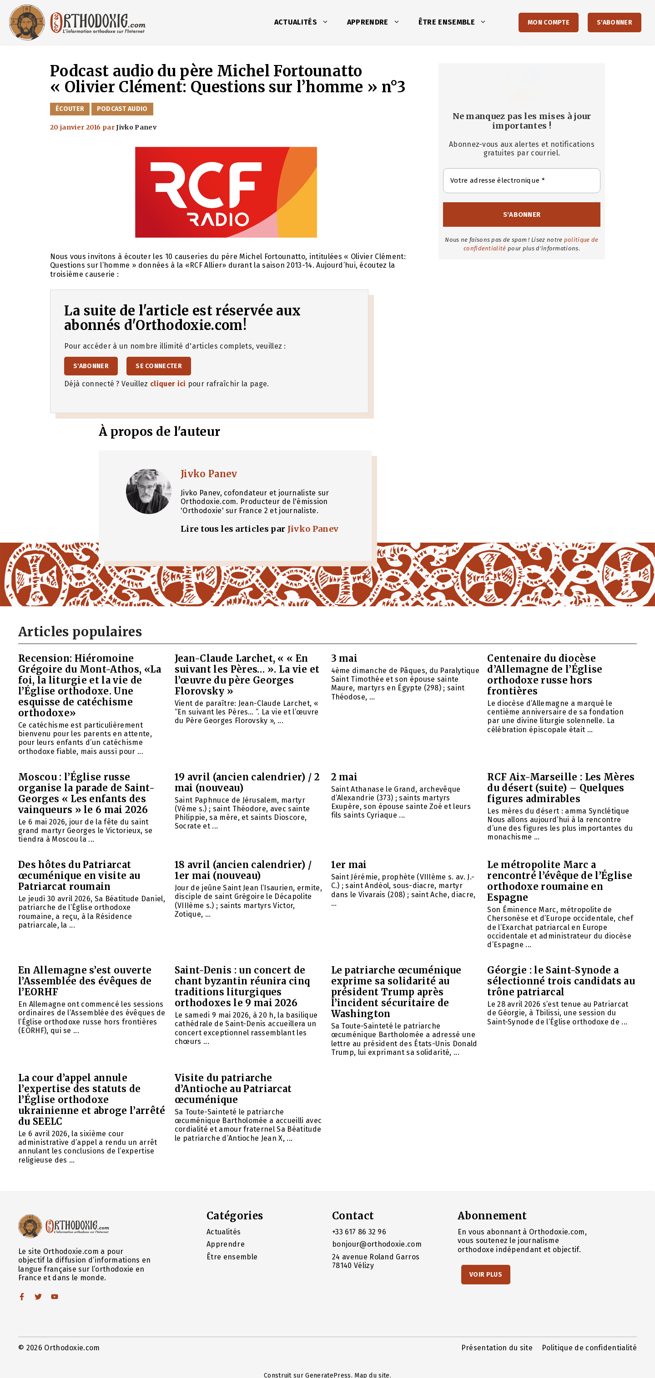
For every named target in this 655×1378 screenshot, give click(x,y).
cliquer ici (168, 383)
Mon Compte (548, 22)
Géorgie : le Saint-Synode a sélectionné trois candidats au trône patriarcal (561, 981)
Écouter (69, 109)
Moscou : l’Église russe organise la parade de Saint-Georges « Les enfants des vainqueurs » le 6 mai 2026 (86, 793)
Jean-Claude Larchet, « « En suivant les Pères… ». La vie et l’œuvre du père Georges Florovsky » (247, 675)
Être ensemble (457, 22)
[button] (327, 22)
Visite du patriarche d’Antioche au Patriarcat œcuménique (233, 1088)
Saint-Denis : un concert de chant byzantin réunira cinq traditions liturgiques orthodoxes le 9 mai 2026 (242, 986)
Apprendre (378, 22)
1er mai (349, 864)
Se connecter (159, 366)
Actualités (306, 22)
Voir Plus (485, 1274)
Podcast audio (122, 109)
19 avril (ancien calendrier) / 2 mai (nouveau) (247, 782)
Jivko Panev (209, 473)
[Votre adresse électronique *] (521, 180)
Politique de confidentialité (589, 1347)
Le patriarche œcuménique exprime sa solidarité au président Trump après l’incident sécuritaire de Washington (396, 991)
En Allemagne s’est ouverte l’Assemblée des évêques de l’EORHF (84, 981)
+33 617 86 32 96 (359, 1232)
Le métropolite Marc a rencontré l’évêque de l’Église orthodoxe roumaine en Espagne (559, 881)
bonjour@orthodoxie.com (377, 1244)
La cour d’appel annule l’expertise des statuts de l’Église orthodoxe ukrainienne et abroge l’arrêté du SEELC (92, 1099)
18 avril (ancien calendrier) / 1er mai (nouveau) (243, 870)
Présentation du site (497, 1347)
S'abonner (614, 22)
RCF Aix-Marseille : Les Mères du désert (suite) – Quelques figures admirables (561, 787)
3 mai (344, 658)
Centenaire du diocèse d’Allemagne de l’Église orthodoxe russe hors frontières (544, 675)
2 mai (344, 777)
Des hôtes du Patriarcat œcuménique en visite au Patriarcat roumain (79, 875)
